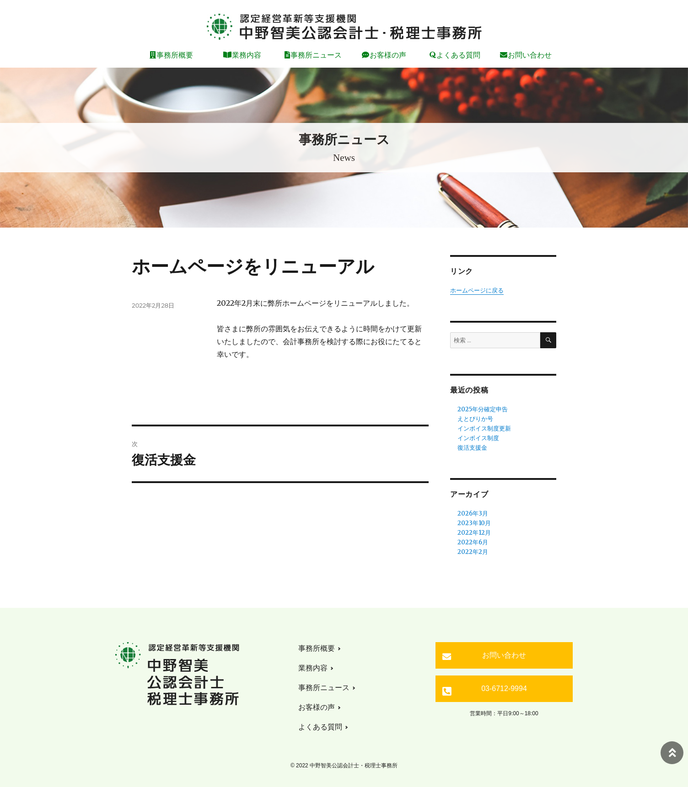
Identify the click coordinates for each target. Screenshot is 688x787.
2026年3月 (472, 513)
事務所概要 (174, 55)
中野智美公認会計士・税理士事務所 (344, 27)
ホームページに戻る (477, 290)
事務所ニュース (316, 55)
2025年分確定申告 (482, 409)
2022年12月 (474, 533)
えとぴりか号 (475, 419)
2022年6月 (472, 542)
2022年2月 (472, 552)
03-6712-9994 (504, 688)
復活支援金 (472, 448)
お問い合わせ (530, 55)
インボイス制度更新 (484, 428)
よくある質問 (458, 55)
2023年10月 (474, 523)
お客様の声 (388, 55)
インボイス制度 (478, 438)
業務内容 (246, 55)
